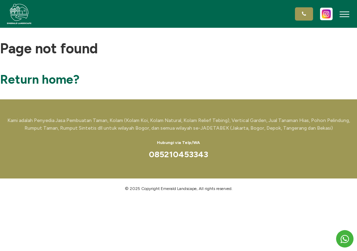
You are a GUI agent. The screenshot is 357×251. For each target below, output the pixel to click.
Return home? (39, 79)
